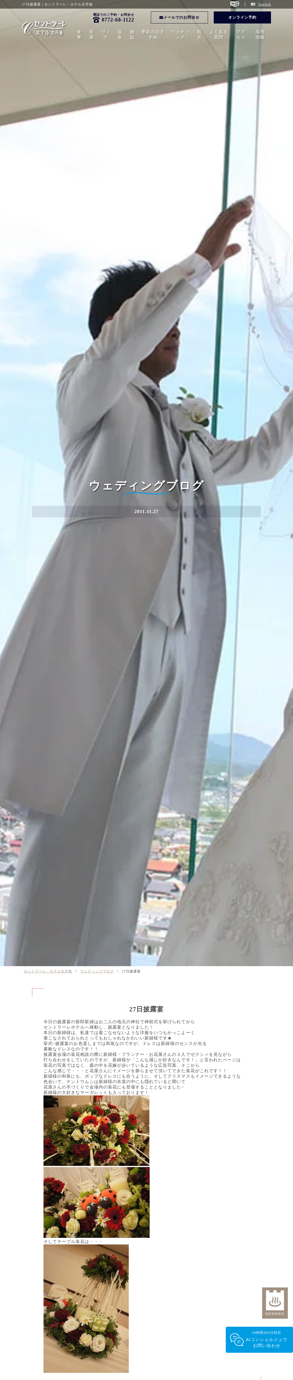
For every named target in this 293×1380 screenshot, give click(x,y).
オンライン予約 (242, 17)
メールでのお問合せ (179, 17)
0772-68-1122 (118, 20)
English (264, 4)
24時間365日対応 (266, 1339)
